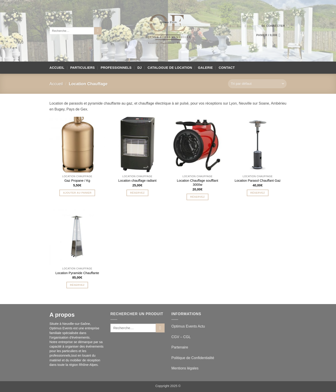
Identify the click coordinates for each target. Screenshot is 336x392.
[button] (273, 26)
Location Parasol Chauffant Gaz (258, 180)
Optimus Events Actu (188, 326)
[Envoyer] (98, 31)
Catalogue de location (169, 67)
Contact (227, 67)
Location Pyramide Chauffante (77, 273)
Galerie (205, 67)
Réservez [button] (137, 192)
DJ (140, 67)
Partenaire (180, 347)
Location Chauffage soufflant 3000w (197, 183)
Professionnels (116, 67)
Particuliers (82, 67)
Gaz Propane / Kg (77, 180)
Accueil (56, 67)
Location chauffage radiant (137, 180)
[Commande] (257, 83)
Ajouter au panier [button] (77, 192)
